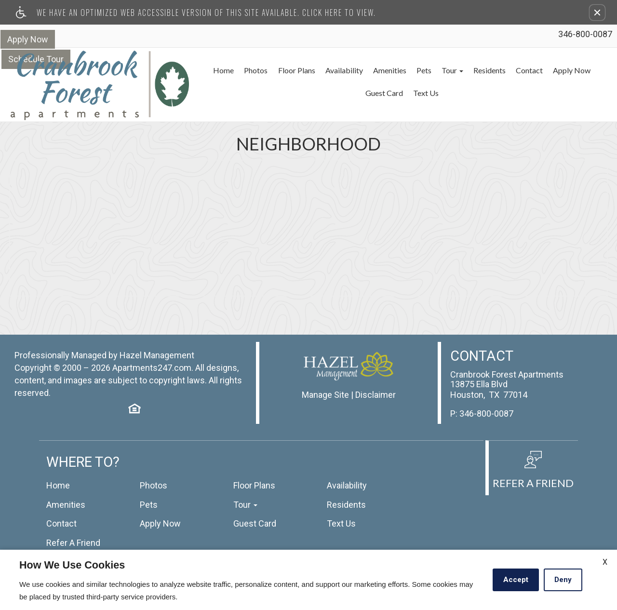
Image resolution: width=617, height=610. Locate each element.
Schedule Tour (90, 39)
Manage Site (325, 388)
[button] (597, 12)
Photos (245, 70)
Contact (521, 70)
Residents (481, 70)
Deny (563, 579)
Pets (414, 70)
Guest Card (375, 92)
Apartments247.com (151, 361)
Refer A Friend (73, 536)
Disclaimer (375, 388)
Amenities (380, 70)
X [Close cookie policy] (605, 562)
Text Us (416, 92)
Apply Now (27, 39)
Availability (334, 70)
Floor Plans (286, 70)
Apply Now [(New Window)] (564, 70)
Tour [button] (444, 70)
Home (212, 70)
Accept (515, 579)
